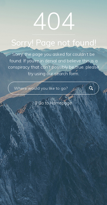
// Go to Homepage (53, 103)
